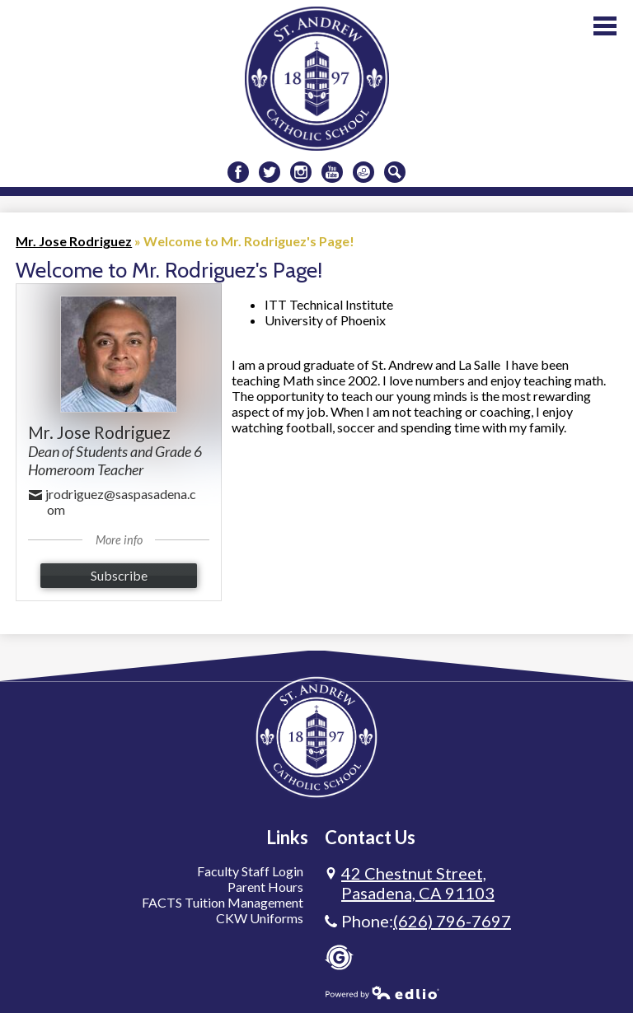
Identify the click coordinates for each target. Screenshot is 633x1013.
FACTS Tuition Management (222, 902)
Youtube (332, 174)
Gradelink (339, 957)
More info (119, 540)
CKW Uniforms (259, 918)
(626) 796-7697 (452, 921)
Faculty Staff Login (250, 871)
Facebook (238, 174)
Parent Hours (265, 886)
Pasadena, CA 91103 (418, 883)
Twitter (269, 174)
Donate (363, 174)
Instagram (301, 174)
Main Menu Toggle (605, 25)
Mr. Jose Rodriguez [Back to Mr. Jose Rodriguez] (74, 241)
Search (395, 174)
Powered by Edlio (382, 992)
